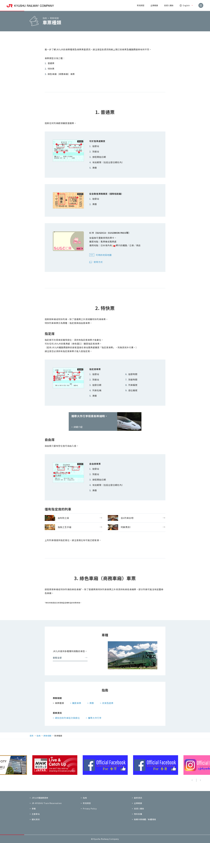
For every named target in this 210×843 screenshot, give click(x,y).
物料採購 (138, 814)
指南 (85, 797)
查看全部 (70, 658)
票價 (91, 702)
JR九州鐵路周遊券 (40, 797)
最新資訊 (138, 797)
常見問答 (140, 5)
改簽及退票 (107, 702)
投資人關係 (168, 5)
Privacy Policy (90, 808)
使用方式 (98, 262)
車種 (34, 808)
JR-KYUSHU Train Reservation (47, 803)
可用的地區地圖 (104, 255)
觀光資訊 (36, 819)
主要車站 (36, 814)
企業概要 (154, 5)
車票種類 (59, 702)
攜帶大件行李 (95, 717)
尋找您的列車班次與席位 (67, 717)
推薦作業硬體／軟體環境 (145, 819)
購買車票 (76, 702)
